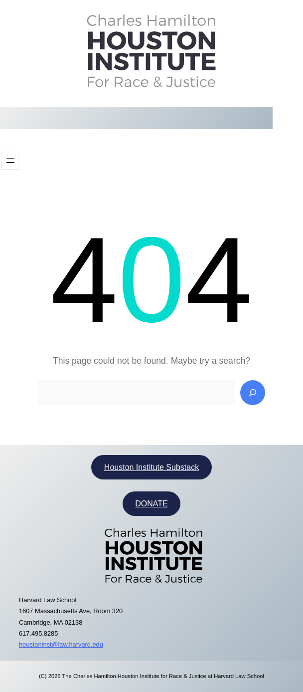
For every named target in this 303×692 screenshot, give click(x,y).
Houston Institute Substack (151, 467)
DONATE (151, 503)
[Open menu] (10, 161)
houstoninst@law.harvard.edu (61, 644)
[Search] (252, 392)
